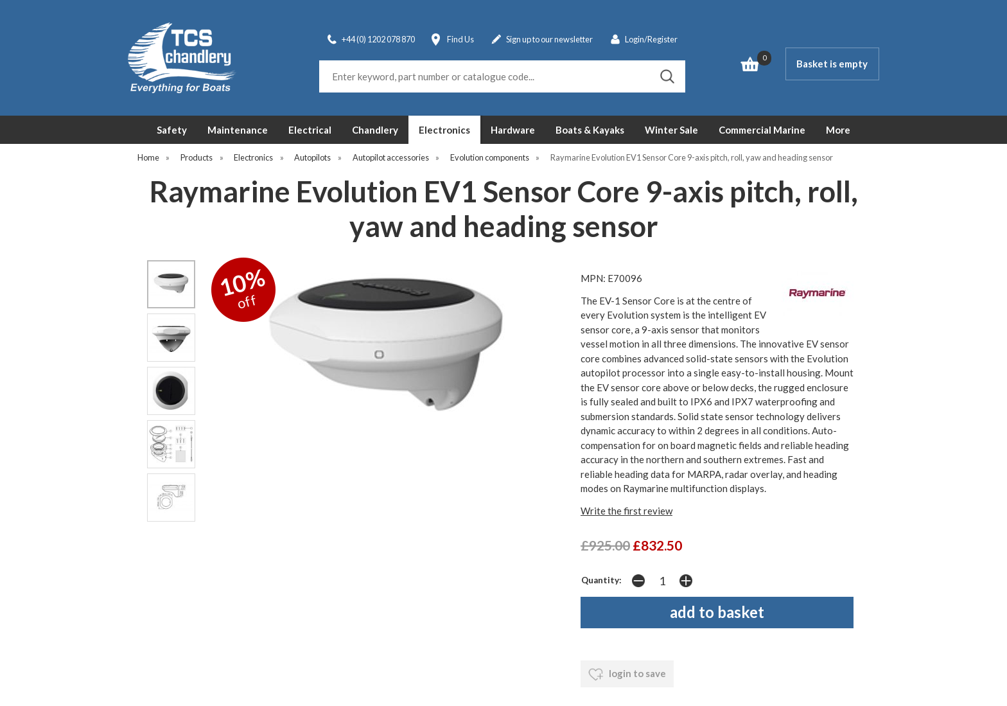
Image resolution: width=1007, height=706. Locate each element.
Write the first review (626, 510)
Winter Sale (671, 130)
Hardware (513, 130)
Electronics (444, 130)
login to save (627, 674)
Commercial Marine (762, 130)
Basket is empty (832, 63)
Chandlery (375, 130)
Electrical (309, 130)
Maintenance (237, 130)
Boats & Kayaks (590, 130)
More (838, 130)
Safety (172, 130)
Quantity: (601, 580)
